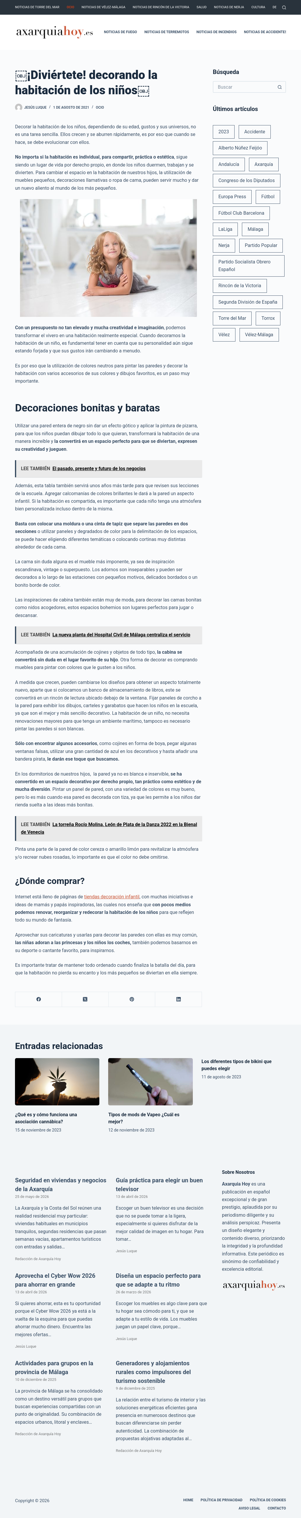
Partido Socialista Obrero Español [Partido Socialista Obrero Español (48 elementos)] (244, 265)
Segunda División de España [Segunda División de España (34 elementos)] (247, 302)
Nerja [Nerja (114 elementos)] (224, 245)
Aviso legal (249, 1508)
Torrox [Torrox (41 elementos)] (268, 318)
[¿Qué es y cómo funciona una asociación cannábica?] (57, 1082)
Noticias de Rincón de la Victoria (161, 7)
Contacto (276, 1508)
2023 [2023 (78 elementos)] (223, 132)
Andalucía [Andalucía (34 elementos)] (228, 164)
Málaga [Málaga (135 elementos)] (255, 229)
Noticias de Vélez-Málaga (104, 7)
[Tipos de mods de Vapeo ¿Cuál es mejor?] (150, 1082)
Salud (202, 7)
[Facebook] (38, 999)
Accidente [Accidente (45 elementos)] (254, 132)
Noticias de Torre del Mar (37, 7)
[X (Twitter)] (85, 999)
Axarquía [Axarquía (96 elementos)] (264, 164)
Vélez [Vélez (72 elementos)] (224, 334)
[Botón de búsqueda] (280, 87)
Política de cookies (268, 1500)
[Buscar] (284, 7)
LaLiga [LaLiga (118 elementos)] (225, 229)
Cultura (258, 7)
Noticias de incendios (216, 32)
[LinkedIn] (178, 999)
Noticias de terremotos (166, 32)
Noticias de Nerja (229, 7)
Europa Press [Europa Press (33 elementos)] (232, 196)
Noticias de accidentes (265, 32)
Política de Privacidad (222, 1500)
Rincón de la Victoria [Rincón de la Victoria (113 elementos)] (239, 285)
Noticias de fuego (120, 32)
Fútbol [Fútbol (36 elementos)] (268, 196)
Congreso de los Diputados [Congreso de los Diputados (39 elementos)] (246, 180)
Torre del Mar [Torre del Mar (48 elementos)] (232, 318)
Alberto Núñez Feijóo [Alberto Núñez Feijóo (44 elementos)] (240, 148)
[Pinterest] (132, 999)
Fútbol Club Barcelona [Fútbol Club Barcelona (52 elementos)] (241, 213)
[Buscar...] (243, 87)
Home (188, 1500)
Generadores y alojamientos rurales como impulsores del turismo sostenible (153, 1372)
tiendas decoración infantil (111, 897)
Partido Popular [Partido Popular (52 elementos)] (261, 245)
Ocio (70, 7)
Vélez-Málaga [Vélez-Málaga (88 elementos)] (259, 334)
